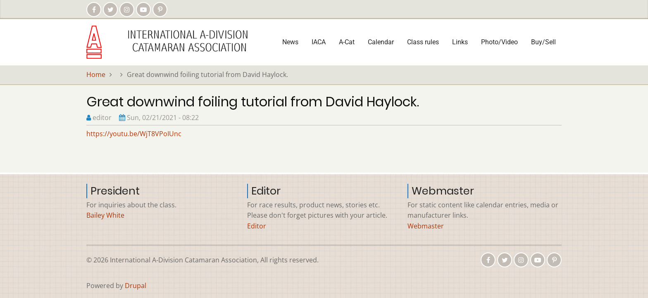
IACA (319, 42)
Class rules (423, 42)
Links (460, 42)
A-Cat (347, 42)
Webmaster (425, 226)
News (290, 42)
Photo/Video (499, 42)
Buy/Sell (543, 42)
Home (95, 74)
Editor (256, 226)
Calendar (381, 42)
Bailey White (105, 215)
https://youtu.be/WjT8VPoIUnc (133, 133)
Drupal (135, 285)
